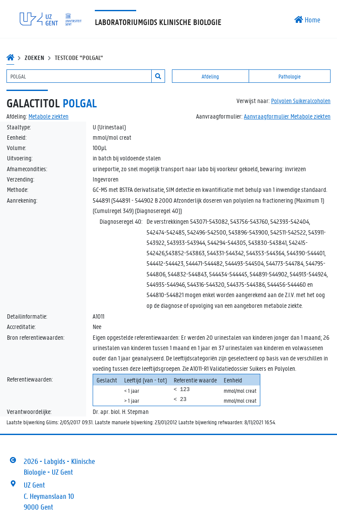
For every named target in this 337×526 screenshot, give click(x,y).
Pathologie (289, 76)
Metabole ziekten (48, 116)
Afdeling (210, 76)
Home (307, 19)
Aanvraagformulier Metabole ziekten (287, 116)
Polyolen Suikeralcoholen (301, 100)
